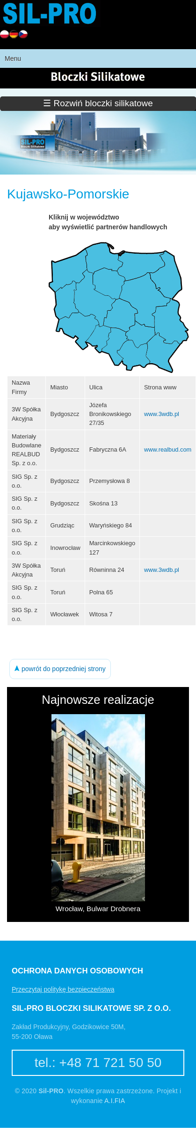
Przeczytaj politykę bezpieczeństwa (63, 989)
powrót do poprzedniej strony (60, 668)
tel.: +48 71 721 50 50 (98, 1062)
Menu (13, 58)
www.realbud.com (167, 449)
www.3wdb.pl (161, 413)
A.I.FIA (114, 1100)
